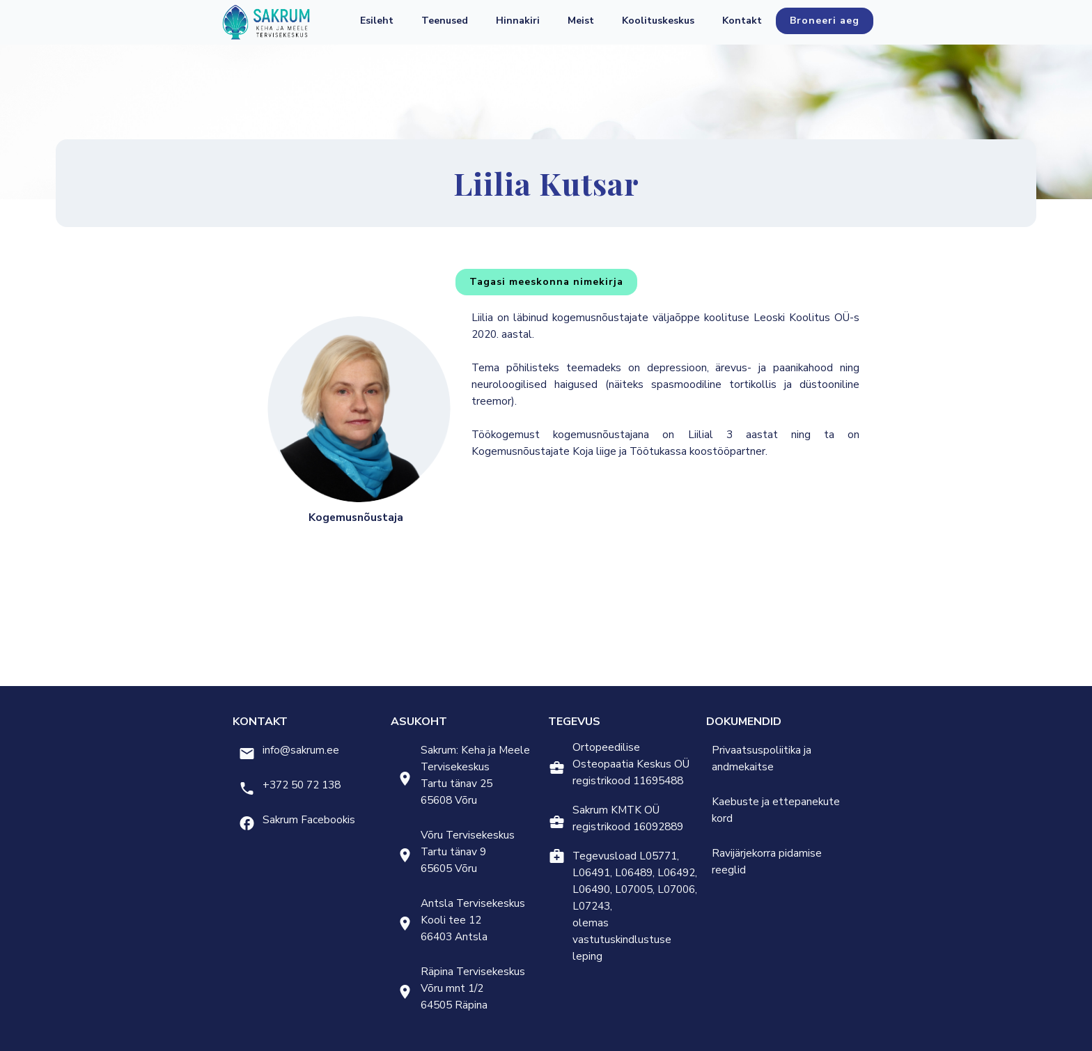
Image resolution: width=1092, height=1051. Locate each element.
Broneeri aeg (824, 20)
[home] (266, 22)
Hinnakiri (518, 20)
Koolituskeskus (658, 20)
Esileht (376, 20)
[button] (444, 21)
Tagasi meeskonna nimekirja (546, 281)
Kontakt (742, 20)
